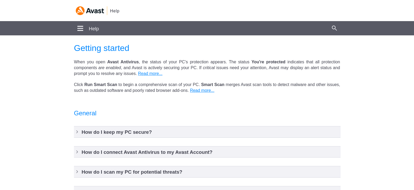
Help (115, 11)
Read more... (150, 73)
